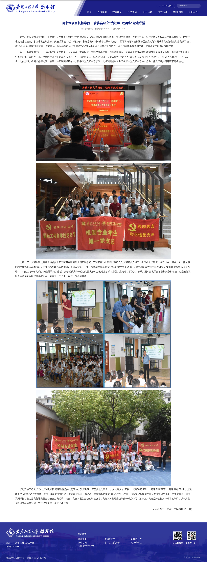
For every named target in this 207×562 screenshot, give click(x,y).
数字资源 (132, 12)
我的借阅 (178, 12)
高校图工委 (136, 539)
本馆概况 (102, 12)
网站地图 (82, 542)
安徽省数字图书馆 (86, 546)
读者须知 (162, 12)
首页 (89, 12)
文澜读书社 (136, 542)
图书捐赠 (147, 12)
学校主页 (82, 539)
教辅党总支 (110, 539)
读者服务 (117, 12)
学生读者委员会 (112, 542)
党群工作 (193, 12)
